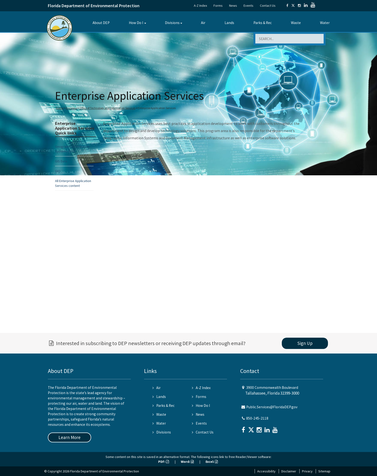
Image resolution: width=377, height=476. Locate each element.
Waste (296, 22)
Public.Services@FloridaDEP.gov (271, 407)
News (233, 5)
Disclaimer (288, 471)
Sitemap (324, 471)
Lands (229, 22)
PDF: (163, 461)
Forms (218, 5)
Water (325, 22)
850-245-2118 (257, 418)
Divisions (172, 22)
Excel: (212, 461)
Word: (187, 461)
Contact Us (268, 5)
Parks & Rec (262, 22)
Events (248, 5)
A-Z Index (200, 5)
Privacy (307, 471)
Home (59, 108)
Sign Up (305, 343)
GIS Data (61, 161)
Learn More (69, 437)
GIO (57, 171)
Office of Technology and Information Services (107, 108)
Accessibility (266, 471)
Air (203, 22)
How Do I (136, 22)
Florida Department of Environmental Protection (93, 5)
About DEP (101, 22)
